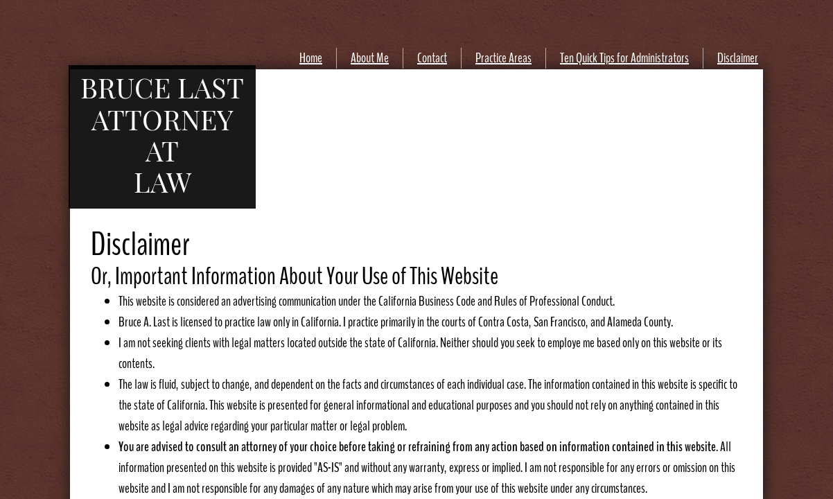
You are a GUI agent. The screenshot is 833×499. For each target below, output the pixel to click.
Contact (432, 58)
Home (310, 58)
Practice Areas (503, 58)
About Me (370, 58)
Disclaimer (737, 58)
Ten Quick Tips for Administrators (624, 58)
